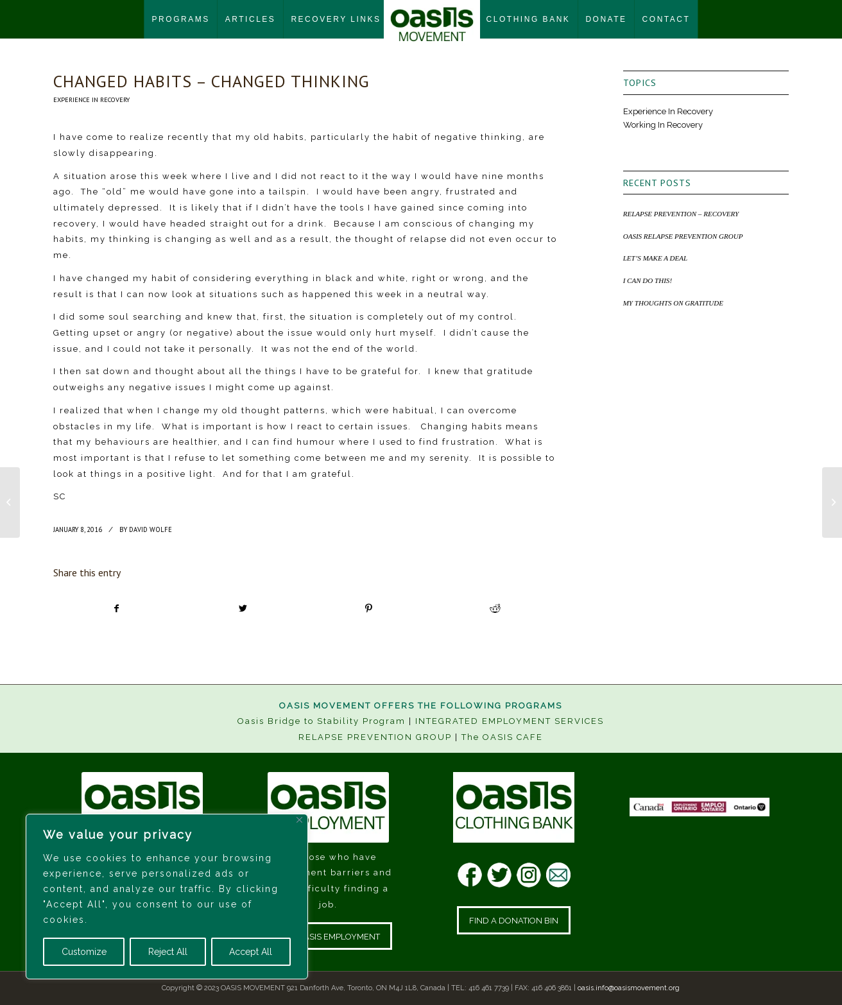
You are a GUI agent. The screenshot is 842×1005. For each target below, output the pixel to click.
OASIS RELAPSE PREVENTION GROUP (683, 236)
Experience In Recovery (91, 99)
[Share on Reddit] (494, 608)
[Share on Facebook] (117, 608)
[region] (167, 896)
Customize (84, 952)
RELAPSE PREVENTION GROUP (375, 737)
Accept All (250, 952)
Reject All (167, 952)
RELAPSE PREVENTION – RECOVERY (681, 214)
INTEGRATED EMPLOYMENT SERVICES (509, 721)
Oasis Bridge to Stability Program (321, 721)
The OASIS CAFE (502, 737)
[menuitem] (181, 19)
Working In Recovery (663, 125)
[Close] (299, 820)
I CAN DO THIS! (647, 280)
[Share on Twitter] (242, 608)
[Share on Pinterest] (368, 608)
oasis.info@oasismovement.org (629, 988)
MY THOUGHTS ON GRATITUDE (673, 303)
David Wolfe (150, 529)
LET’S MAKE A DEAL (655, 258)
